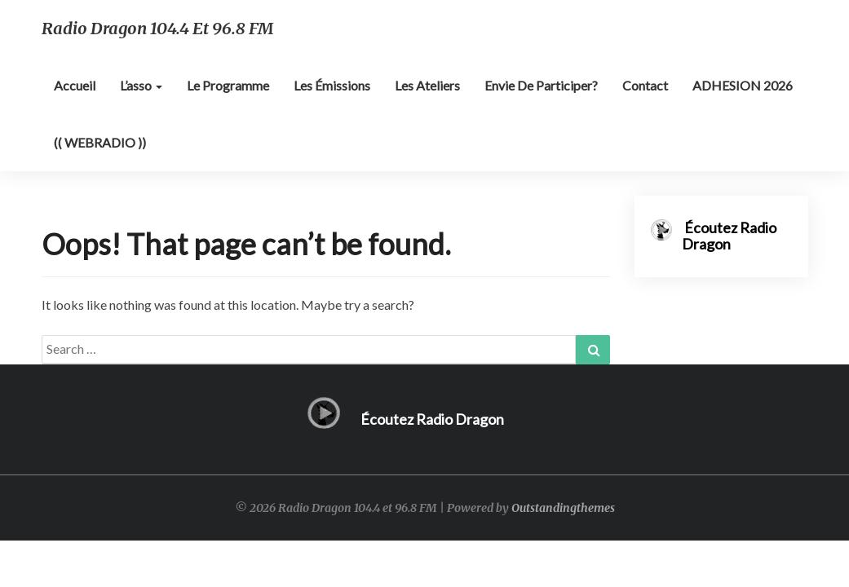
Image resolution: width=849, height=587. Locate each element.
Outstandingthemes (563, 508)
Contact (645, 85)
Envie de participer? (541, 85)
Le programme (228, 85)
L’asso (141, 85)
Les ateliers (427, 85)
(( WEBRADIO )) (100, 142)
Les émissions (332, 85)
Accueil (74, 85)
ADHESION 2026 (742, 85)
